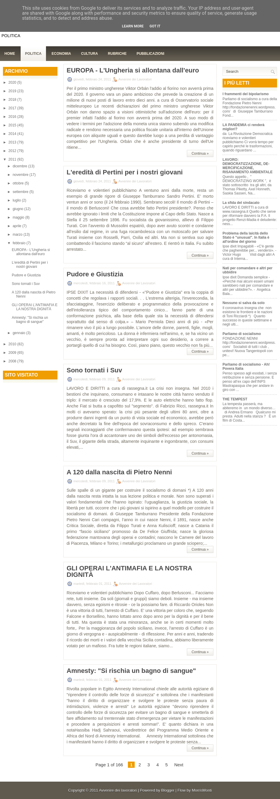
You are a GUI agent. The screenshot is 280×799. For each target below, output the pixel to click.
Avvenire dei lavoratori (118, 790)
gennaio (19, 333)
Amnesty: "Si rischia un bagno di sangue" (30, 320)
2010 (13, 344)
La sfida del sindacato (241, 203)
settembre (21, 192)
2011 (13, 159)
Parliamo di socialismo (242, 334)
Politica (33, 54)
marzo (18, 234)
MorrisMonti (202, 790)
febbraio (20, 243)
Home (9, 54)
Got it (154, 26)
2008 (13, 361)
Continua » (200, 153)
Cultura (89, 54)
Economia (61, 54)
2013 (13, 142)
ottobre (19, 183)
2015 (13, 125)
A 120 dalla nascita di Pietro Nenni (119, 472)
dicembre (20, 166)
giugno (18, 209)
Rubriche (117, 54)
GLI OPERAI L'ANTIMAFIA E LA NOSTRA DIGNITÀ (34, 307)
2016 (13, 117)
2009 (13, 353)
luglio (17, 200)
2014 (13, 134)
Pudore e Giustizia (26, 275)
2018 (13, 100)
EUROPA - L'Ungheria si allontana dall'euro (31, 252)
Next (178, 764)
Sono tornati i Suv (26, 284)
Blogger (167, 790)
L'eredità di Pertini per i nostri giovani (30, 264)
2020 (13, 82)
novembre (21, 175)
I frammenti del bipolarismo (246, 94)
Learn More (133, 26)
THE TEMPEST (235, 399)
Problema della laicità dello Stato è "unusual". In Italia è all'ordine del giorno (246, 237)
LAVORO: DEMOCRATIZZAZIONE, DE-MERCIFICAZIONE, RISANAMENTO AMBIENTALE (248, 166)
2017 (13, 108)
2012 (13, 151)
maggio (19, 217)
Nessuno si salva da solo (244, 303)
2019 (13, 91)
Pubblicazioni (150, 54)
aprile (17, 226)
